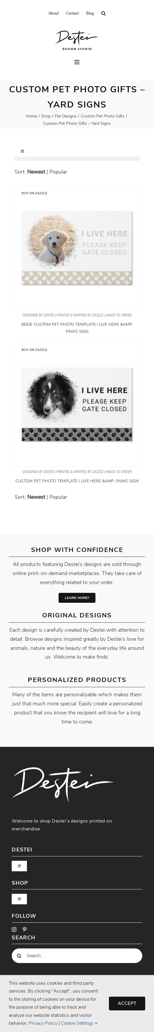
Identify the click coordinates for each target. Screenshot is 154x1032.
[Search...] (77, 955)
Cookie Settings (79, 1023)
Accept (127, 1003)
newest (36, 171)
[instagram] (14, 929)
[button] (103, 13)
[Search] (19, 955)
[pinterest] (24, 929)
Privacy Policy (43, 1023)
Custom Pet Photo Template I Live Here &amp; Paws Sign (77, 481)
